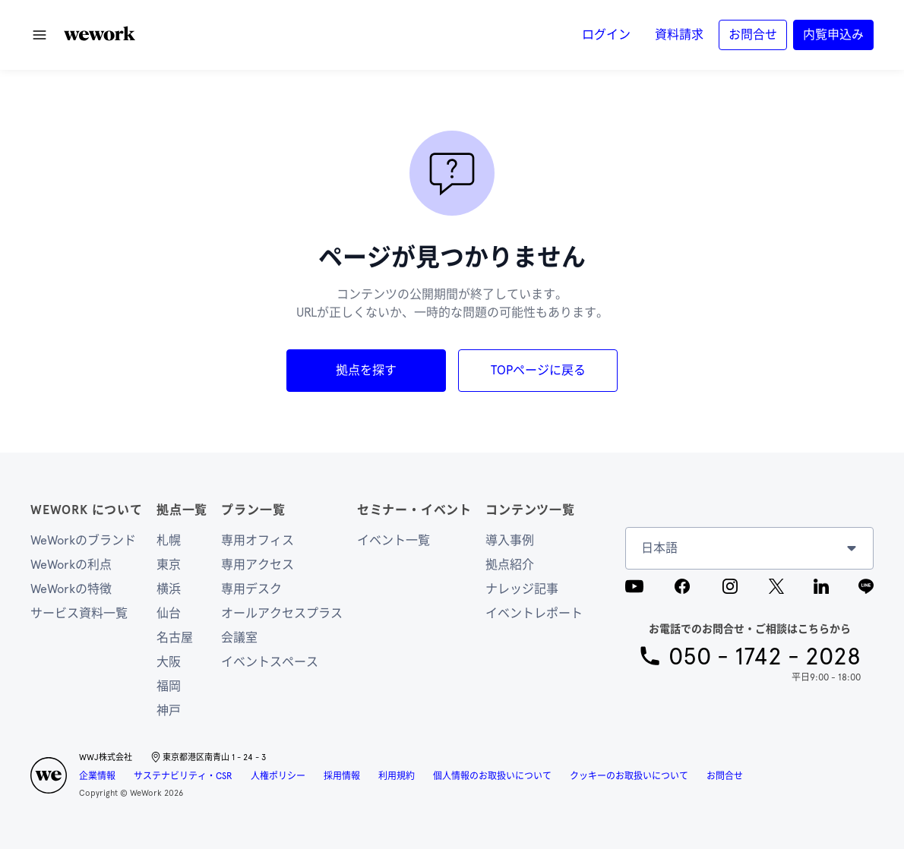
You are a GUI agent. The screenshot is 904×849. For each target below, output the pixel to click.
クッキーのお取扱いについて (629, 776)
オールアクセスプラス (282, 613)
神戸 (168, 710)
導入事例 (509, 540)
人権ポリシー (278, 776)
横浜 (168, 589)
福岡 (168, 686)
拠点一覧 (181, 510)
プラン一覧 (253, 510)
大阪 (168, 662)
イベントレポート (534, 613)
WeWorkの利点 (71, 564)
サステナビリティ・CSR (183, 776)
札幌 (168, 540)
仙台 (168, 613)
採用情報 (342, 776)
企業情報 (97, 776)
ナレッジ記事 (521, 589)
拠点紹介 (509, 564)
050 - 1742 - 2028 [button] (765, 656)
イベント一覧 (393, 540)
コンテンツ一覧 (530, 510)
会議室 (239, 637)
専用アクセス (257, 564)
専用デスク (251, 589)
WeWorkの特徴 (71, 589)
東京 (168, 564)
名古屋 (174, 637)
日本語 (659, 548)
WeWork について (86, 510)
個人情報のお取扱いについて (492, 776)
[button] (99, 33)
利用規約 (396, 776)
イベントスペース (269, 662)
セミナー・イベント (414, 510)
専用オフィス (257, 540)
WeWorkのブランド (83, 540)
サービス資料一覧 (79, 613)
